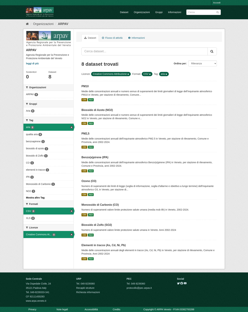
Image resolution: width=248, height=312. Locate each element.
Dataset (124, 12)
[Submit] (217, 11)
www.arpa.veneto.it (36, 300)
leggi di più (32, 63)
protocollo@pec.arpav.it (139, 288)
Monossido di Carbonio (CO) (100, 204)
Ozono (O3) (88, 181)
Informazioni (174, 12)
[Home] (27, 24)
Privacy (32, 309)
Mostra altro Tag (35, 197)
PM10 (85, 86)
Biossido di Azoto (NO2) (97, 110)
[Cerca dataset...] (144, 51)
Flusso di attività (112, 37)
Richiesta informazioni (88, 292)
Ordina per (180, 63)
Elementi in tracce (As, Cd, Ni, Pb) (103, 245)
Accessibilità (91, 309)
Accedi (216, 2)
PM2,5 (85, 133)
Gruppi (159, 12)
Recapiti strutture (85, 288)
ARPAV (63, 24)
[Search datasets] (203, 12)
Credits (116, 309)
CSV (84, 100)
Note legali (62, 309)
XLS (90, 100)
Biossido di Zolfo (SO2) (96, 224)
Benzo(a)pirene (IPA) (94, 157)
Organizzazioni (142, 12)
